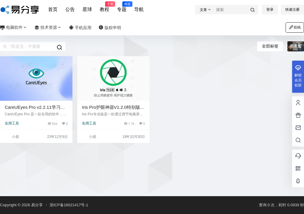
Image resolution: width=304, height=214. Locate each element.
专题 (121, 6)
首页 (53, 9)
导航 (139, 9)
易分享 (36, 205)
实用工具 (12, 123)
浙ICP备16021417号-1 (69, 205)
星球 (87, 9)
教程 (104, 6)
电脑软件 (13, 27)
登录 (269, 9)
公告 (70, 9)
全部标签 (270, 46)
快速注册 (292, 9)
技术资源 (48, 27)
